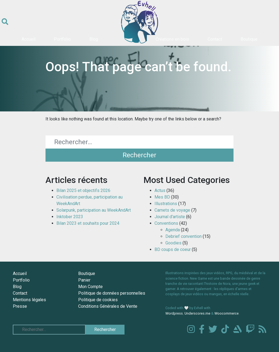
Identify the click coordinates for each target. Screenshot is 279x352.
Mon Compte (90, 286)
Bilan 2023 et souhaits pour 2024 (87, 223)
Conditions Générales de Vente (107, 306)
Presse (20, 306)
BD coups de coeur (172, 249)
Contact (215, 39)
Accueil (28, 39)
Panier (84, 280)
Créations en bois (172, 39)
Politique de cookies (98, 299)
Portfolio (62, 39)
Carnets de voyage (172, 210)
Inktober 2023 (69, 216)
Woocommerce (226, 313)
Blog (93, 39)
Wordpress (174, 313)
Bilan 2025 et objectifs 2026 (83, 190)
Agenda (172, 229)
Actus (159, 190)
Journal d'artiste (169, 216)
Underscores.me (197, 313)
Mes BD (162, 197)
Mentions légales (29, 299)
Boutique (249, 39)
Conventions (166, 223)
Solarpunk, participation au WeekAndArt (93, 210)
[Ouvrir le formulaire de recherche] (5, 22)
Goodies (173, 242)
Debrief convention (183, 236)
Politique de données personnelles (111, 293)
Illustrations (165, 203)
